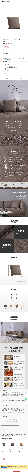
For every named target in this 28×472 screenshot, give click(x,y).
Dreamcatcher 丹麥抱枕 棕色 (12, 449)
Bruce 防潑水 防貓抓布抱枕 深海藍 (12, 67)
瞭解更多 (25, 466)
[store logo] (6, 1)
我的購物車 (9, 471)
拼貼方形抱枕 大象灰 (3, 448)
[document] (14, 467)
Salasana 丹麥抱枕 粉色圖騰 (4, 463)
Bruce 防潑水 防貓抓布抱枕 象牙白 (12, 71)
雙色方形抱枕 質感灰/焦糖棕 (21, 449)
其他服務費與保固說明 (7, 59)
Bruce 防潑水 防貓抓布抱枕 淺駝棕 (12, 63)
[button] (1, 21)
